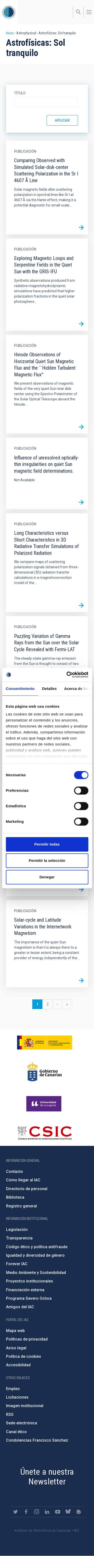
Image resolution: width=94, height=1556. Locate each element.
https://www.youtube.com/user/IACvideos (57, 1511)
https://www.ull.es (44, 1104)
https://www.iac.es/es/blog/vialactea (78, 1511)
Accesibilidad (18, 1365)
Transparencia (19, 1238)
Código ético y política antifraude (36, 1246)
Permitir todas (47, 844)
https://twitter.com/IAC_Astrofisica (15, 1511)
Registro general (21, 1206)
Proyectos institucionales (29, 1281)
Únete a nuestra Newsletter (47, 1476)
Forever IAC (17, 1263)
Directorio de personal (26, 1188)
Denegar (46, 877)
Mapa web (15, 1330)
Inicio (10, 33)
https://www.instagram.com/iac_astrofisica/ (36, 1511)
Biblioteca (15, 1197)
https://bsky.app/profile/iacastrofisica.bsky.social (68, 1511)
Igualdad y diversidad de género (35, 1255)
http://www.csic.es (44, 1133)
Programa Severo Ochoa (29, 1298)
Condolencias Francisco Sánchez (37, 1440)
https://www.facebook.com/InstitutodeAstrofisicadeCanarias (26, 1511)
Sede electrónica (21, 1423)
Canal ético (16, 1431)
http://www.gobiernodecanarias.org (44, 1072)
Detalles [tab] (49, 688)
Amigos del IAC (20, 1307)
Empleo (13, 1388)
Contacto (14, 1171)
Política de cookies (23, 1356)
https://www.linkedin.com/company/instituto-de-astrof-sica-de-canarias (47, 1511)
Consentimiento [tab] (20, 688)
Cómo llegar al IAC (23, 1180)
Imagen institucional (24, 1405)
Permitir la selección (47, 860)
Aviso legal (16, 1348)
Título (20, 93)
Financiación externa (25, 1289)
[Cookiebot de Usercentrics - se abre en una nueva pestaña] (67, 674)
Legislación (17, 1229)
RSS (10, 1414)
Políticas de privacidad (27, 1339)
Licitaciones (17, 1397)
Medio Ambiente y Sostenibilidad (36, 1272)
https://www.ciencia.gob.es (44, 1042)
